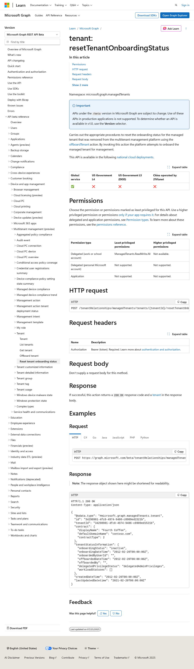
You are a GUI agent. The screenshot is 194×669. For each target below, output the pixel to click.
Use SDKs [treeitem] (13, 88)
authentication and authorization (161, 349)
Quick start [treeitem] (14, 66)
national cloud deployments (135, 157)
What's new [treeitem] (14, 55)
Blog (51, 657)
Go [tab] (94, 437)
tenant (156, 395)
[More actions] (186, 28)
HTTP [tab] (75, 437)
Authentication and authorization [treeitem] (27, 71)
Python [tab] (145, 437)
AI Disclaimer (12, 657)
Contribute (68, 657)
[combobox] (32, 34)
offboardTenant (79, 144)
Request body (80, 79)
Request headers (81, 74)
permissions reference (111, 224)
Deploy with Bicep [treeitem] (18, 100)
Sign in (185, 5)
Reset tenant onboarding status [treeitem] (38, 361)
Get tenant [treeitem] (26, 350)
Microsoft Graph (89, 28)
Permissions (79, 64)
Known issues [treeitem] (15, 105)
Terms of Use (101, 657)
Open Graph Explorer (175, 15)
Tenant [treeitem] (23, 339)
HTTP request (80, 69)
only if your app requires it (136, 215)
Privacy (83, 657)
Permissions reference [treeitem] (20, 77)
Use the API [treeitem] (14, 83)
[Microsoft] (7, 5)
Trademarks (120, 657)
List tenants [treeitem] (26, 344)
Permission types (137, 220)
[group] (129, 308)
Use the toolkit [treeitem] (16, 94)
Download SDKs (147, 15)
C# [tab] (85, 437)
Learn (72, 28)
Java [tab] (104, 437)
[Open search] (176, 5)
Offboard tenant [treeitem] (29, 355)
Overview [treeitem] (16, 122)
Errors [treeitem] (11, 111)
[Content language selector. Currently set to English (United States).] (22, 648)
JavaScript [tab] (118, 437)
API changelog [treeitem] (16, 60)
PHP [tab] (132, 437)
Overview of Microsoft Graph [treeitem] (24, 49)
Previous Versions (34, 657)
